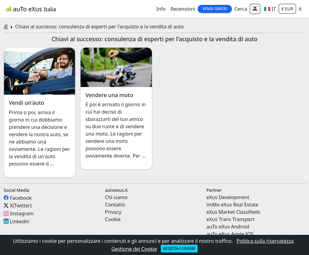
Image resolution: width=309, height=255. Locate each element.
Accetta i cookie (179, 248)
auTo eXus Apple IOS (230, 234)
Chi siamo (116, 197)
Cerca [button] (240, 8)
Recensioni (183, 8)
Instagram (22, 213)
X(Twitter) (20, 205)
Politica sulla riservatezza (265, 241)
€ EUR (287, 9)
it (300, 8)
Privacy (113, 212)
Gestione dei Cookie (134, 249)
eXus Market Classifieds (233, 212)
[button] (270, 8)
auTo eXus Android (228, 226)
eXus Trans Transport (231, 219)
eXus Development (228, 197)
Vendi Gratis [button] (215, 8)
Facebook (21, 197)
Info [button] (161, 8)
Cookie (112, 219)
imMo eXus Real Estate (232, 204)
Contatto (115, 204)
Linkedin (19, 221)
